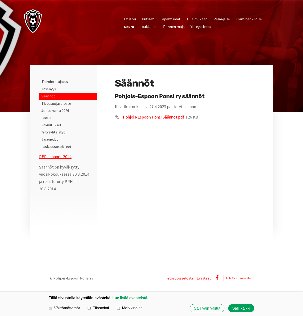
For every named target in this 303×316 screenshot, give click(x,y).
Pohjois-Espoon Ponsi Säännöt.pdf (153, 117)
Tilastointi (98, 308)
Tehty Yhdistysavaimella (238, 277)
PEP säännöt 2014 (55, 156)
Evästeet (204, 278)
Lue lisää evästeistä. (130, 298)
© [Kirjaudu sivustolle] (51, 278)
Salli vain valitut (207, 308)
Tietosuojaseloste (179, 278)
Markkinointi (130, 308)
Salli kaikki (241, 308)
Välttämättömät (64, 308)
